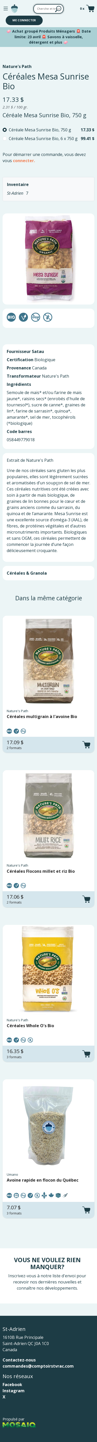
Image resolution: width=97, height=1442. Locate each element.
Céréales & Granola (27, 573)
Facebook (12, 1384)
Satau (38, 351)
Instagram (14, 1391)
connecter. (24, 160)
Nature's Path (17, 66)
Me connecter (24, 20)
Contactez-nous (19, 1360)
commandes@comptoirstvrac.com (38, 1366)
